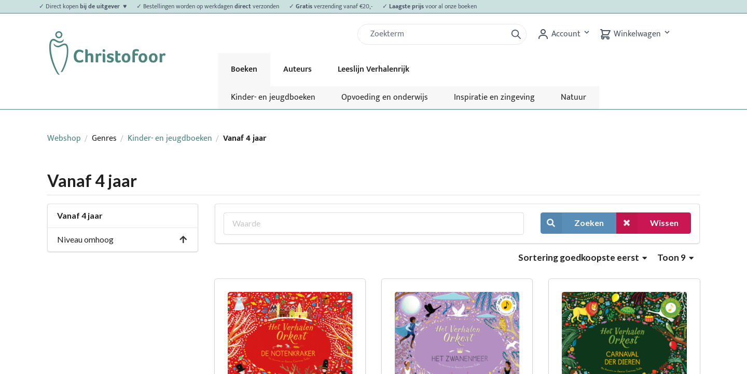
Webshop (64, 138)
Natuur (573, 97)
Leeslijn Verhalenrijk (373, 69)
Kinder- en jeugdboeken (273, 97)
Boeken (244, 69)
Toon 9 (675, 257)
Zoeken (572, 223)
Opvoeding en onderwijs (384, 97)
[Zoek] (436, 34)
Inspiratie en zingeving (494, 97)
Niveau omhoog (122, 239)
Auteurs (297, 69)
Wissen (647, 223)
